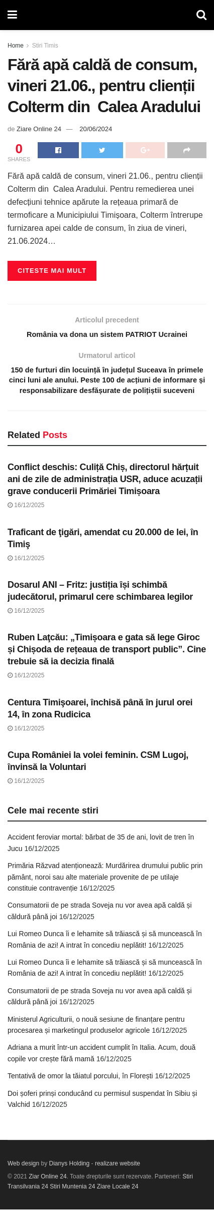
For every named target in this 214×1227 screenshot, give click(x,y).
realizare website (117, 1180)
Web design (23, 1180)
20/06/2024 (95, 129)
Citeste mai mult (52, 270)
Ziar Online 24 (47, 1193)
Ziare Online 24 (39, 129)
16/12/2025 (26, 522)
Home (16, 45)
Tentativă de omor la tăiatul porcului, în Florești (80, 1093)
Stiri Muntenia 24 (72, 1203)
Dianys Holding (69, 1180)
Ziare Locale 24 (118, 1203)
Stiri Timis (45, 45)
